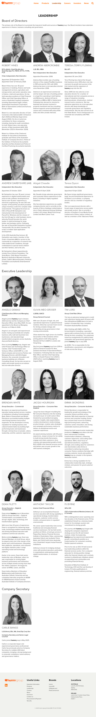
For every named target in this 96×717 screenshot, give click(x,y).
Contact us (30, 697)
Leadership (56, 3)
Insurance (30, 695)
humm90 (51, 686)
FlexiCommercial (54, 690)
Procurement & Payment (34, 699)
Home (36, 3)
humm (51, 684)
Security (29, 701)
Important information (33, 684)
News (86, 3)
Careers (67, 3)
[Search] (92, 3)
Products (45, 3)
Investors (77, 3)
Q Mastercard (53, 688)
